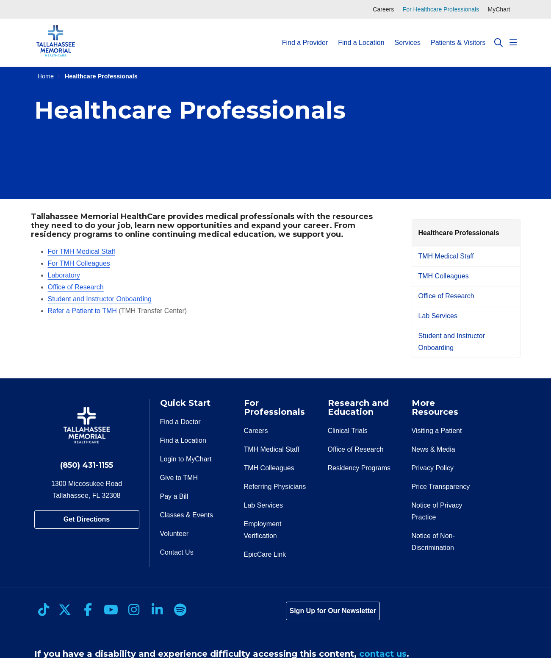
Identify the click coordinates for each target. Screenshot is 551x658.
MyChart (499, 9)
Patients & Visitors (458, 35)
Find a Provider (305, 35)
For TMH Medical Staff (81, 251)
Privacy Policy (433, 468)
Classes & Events (186, 515)
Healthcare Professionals (458, 232)
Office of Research (76, 287)
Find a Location (361, 35)
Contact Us (177, 552)
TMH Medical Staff (446, 256)
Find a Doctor (180, 421)
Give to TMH (179, 477)
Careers (383, 9)
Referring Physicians (275, 486)
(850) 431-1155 (86, 465)
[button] (513, 43)
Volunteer (174, 533)
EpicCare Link (265, 554)
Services (408, 35)
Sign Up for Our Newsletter (333, 610)
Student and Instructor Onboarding (100, 299)
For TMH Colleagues (79, 263)
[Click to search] (498, 43)
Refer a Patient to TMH (82, 310)
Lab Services (438, 315)
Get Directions (87, 519)
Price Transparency (441, 486)
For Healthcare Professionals (441, 9)
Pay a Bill (174, 496)
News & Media (433, 449)
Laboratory (64, 275)
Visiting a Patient (437, 430)
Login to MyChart (186, 459)
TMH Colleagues (443, 276)
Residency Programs (359, 468)
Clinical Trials (348, 430)
